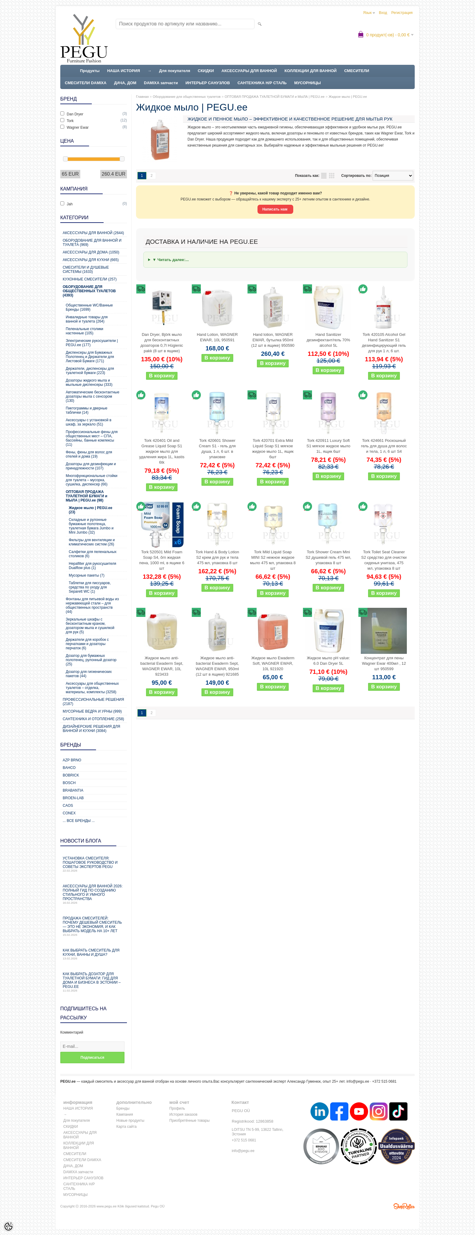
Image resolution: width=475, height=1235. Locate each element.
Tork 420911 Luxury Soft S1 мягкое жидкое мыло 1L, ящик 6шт (328, 446)
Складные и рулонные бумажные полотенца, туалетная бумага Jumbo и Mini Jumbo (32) (91, 526)
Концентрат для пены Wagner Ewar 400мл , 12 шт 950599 (384, 663)
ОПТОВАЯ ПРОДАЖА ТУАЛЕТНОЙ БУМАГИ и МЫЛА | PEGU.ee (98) (86, 496)
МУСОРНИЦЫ (307, 83)
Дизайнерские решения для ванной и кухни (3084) (91, 728)
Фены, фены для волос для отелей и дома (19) (89, 454)
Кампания (124, 1114)
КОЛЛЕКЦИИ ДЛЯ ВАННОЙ (310, 70)
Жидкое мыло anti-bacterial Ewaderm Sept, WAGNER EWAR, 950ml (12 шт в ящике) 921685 (217, 666)
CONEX (69, 813)
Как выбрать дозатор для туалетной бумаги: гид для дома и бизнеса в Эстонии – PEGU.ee (94, 982)
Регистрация (402, 13)
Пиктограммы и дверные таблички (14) (86, 410)
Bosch (69, 783)
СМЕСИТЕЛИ (356, 70)
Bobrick (71, 775)
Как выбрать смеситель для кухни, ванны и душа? (94, 954)
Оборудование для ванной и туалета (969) (92, 242)
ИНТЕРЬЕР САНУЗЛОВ (207, 83)
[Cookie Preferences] (8, 1226)
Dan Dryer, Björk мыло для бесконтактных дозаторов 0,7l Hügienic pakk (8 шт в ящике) (162, 342)
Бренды (122, 1108)
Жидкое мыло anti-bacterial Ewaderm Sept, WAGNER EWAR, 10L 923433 (161, 666)
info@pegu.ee (358, 1081)
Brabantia (73, 790)
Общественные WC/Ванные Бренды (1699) (89, 307)
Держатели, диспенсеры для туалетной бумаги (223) (90, 370)
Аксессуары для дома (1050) (91, 252)
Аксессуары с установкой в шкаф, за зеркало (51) (88, 422)
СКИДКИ (206, 70)
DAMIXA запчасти (161, 83)
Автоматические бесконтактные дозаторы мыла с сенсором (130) (92, 396)
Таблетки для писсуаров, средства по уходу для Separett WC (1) (90, 587)
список (324, 175)
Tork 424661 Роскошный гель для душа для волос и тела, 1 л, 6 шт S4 (384, 446)
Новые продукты (130, 1120)
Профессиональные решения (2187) (93, 701)
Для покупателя (174, 70)
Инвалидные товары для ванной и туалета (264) (87, 319)
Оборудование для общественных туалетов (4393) (89, 291)
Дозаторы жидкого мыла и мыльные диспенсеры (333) (89, 382)
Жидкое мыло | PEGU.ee (348, 96)
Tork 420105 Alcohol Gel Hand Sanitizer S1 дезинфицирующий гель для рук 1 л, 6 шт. (384, 342)
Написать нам (275, 209)
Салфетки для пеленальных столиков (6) (93, 554)
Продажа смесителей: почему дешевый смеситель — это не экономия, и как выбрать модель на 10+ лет (94, 926)
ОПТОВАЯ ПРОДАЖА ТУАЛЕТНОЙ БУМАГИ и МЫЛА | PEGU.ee (274, 96)
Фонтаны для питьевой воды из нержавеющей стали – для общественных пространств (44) (92, 605)
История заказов (183, 1114)
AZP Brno (72, 760)
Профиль (177, 1108)
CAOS (68, 805)
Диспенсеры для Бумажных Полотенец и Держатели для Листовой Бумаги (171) (90, 356)
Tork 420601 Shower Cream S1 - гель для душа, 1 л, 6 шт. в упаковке (217, 448)
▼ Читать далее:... (170, 259)
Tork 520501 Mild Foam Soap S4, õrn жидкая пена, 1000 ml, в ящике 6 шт (161, 560)
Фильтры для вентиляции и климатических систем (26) (92, 542)
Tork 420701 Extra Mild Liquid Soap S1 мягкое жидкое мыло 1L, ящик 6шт (273, 448)
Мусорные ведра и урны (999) (92, 711)
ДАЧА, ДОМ (125, 83)
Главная (142, 96)
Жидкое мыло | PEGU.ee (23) (90, 510)
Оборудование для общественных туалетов (187, 96)
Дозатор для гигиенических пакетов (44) (89, 674)
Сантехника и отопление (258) (93, 719)
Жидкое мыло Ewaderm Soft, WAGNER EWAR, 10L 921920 (272, 663)
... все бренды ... (79, 821)
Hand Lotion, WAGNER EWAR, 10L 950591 (217, 337)
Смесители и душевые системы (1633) (86, 269)
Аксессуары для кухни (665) (91, 260)
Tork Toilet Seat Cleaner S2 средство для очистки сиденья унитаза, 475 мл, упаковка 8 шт (384, 560)
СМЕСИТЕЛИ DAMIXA (85, 83)
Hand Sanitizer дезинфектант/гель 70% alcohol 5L (328, 340)
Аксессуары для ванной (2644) (93, 233)
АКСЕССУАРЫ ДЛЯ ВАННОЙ (249, 70)
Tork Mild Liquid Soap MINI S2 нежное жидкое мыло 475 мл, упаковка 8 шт (273, 560)
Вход (383, 13)
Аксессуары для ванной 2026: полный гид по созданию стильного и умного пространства (94, 894)
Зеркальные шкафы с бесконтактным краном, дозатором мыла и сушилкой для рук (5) (90, 625)
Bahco (69, 768)
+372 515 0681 (244, 1140)
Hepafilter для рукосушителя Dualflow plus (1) (92, 565)
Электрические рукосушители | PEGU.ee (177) (92, 343)
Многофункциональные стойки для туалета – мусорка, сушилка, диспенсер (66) (91, 480)
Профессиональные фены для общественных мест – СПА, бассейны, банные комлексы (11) (92, 438)
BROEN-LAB (73, 798)
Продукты (90, 70)
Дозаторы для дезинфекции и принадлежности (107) (91, 466)
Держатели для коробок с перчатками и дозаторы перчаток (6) (87, 643)
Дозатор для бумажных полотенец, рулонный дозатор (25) (91, 660)
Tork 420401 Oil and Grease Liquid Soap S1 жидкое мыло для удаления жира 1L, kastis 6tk (161, 451)
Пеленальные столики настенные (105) (84, 331)
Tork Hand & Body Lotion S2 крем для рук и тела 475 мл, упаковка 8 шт (217, 557)
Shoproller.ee (404, 1206)
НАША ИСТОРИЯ (123, 70)
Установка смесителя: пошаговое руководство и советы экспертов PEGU (94, 864)
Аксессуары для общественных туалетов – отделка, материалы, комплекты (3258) (92, 687)
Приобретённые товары (189, 1120)
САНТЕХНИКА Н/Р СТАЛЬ (262, 83)
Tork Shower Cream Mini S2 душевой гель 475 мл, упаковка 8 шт (328, 557)
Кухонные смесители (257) (90, 279)
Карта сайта (126, 1126)
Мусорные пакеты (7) (87, 575)
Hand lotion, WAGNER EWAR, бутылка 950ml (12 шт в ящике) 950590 (272, 340)
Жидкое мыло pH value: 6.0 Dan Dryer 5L (328, 661)
